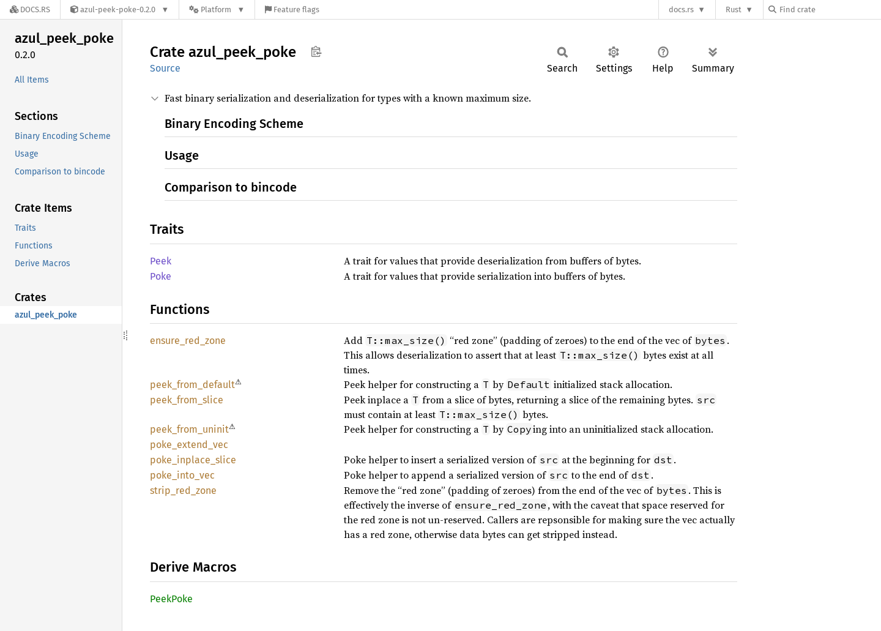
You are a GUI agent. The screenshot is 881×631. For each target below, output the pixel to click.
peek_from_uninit (189, 429)
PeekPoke (171, 599)
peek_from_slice (186, 400)
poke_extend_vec (189, 444)
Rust (734, 9)
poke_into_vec (182, 475)
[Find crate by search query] (829, 9)
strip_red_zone (183, 490)
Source (165, 68)
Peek (160, 261)
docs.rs (681, 9)
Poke (160, 276)
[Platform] (217, 9)
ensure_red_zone (188, 340)
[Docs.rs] (30, 9)
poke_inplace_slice (193, 460)
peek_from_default (192, 384)
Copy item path (316, 51)
